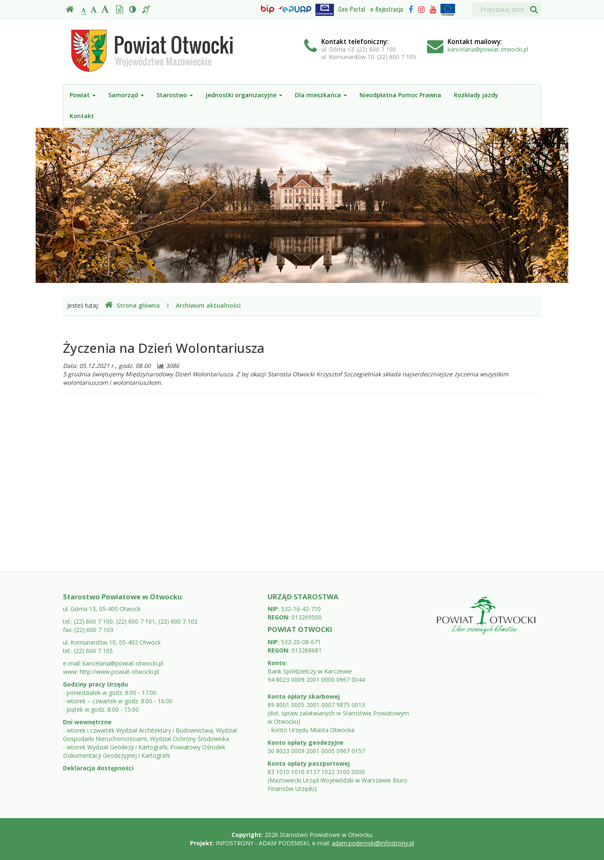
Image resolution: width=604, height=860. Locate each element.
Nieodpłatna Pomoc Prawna (400, 95)
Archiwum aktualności (208, 305)
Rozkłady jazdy (476, 95)
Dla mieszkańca (321, 95)
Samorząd (126, 95)
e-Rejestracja (386, 9)
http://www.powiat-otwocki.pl (119, 672)
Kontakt (82, 116)
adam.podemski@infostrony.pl (373, 843)
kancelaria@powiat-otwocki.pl (488, 49)
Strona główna (132, 305)
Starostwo (174, 95)
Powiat (83, 95)
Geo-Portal (351, 9)
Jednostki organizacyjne (244, 95)
